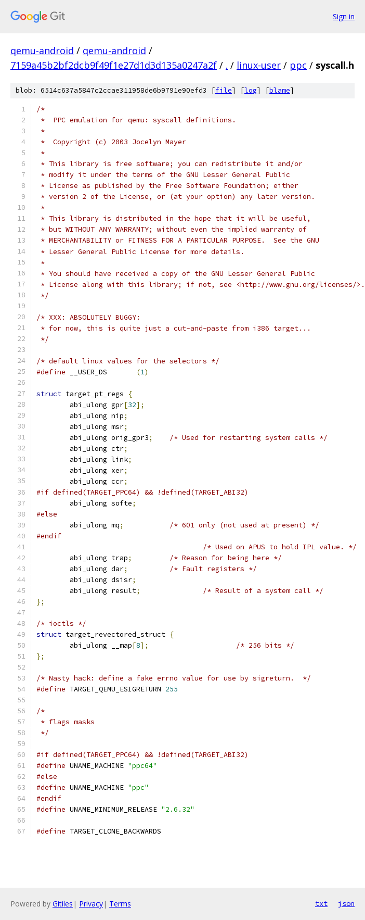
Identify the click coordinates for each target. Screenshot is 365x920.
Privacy (91, 904)
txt (321, 903)
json (346, 903)
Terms (120, 904)
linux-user (259, 65)
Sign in (344, 16)
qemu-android (42, 50)
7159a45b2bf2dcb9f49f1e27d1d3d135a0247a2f (113, 65)
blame (279, 90)
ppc (298, 65)
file (223, 90)
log (250, 90)
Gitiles (63, 904)
